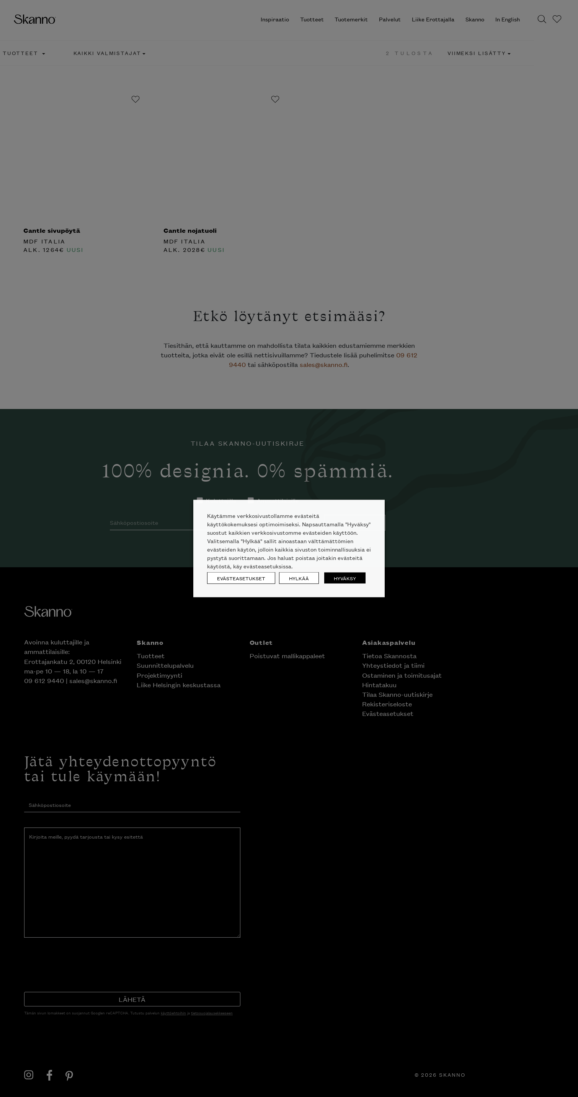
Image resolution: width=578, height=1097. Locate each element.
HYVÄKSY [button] (345, 578)
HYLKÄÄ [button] (299, 578)
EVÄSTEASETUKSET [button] (241, 578)
